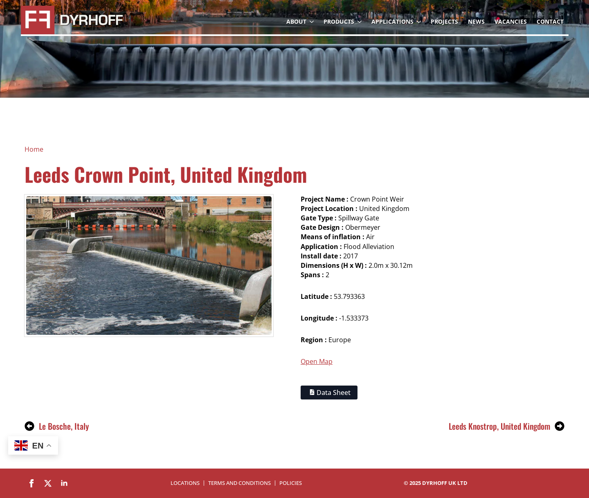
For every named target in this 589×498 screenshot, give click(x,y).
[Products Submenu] (360, 21)
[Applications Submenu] (420, 21)
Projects (444, 21)
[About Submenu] (312, 21)
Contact (550, 21)
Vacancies (511, 21)
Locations (185, 483)
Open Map (317, 361)
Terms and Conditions (239, 483)
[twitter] (48, 483)
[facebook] (31, 483)
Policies (290, 483)
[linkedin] (64, 483)
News (476, 21)
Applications (392, 21)
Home (34, 149)
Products (339, 21)
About (296, 21)
